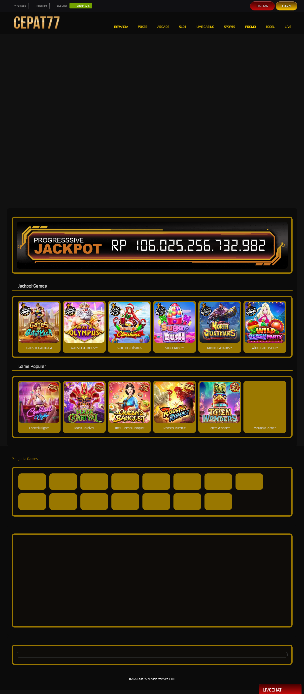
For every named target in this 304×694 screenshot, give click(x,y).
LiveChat (59, 5)
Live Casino (205, 23)
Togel (270, 23)
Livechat (280, 689)
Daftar (262, 6)
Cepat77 (142, 679)
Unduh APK (81, 5)
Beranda (121, 23)
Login (286, 6)
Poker (143, 23)
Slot (183, 23)
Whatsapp (17, 5)
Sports (229, 23)
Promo (250, 23)
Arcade (163, 23)
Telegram (39, 5)
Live (288, 23)
